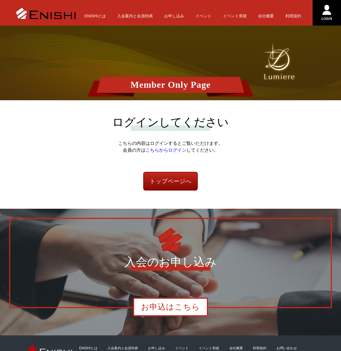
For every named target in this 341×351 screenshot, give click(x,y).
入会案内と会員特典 (135, 16)
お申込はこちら (170, 306)
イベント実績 (235, 16)
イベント (203, 16)
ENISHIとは (95, 16)
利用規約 (293, 16)
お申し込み (174, 16)
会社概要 (266, 16)
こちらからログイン (165, 150)
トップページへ (171, 181)
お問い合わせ (286, 348)
